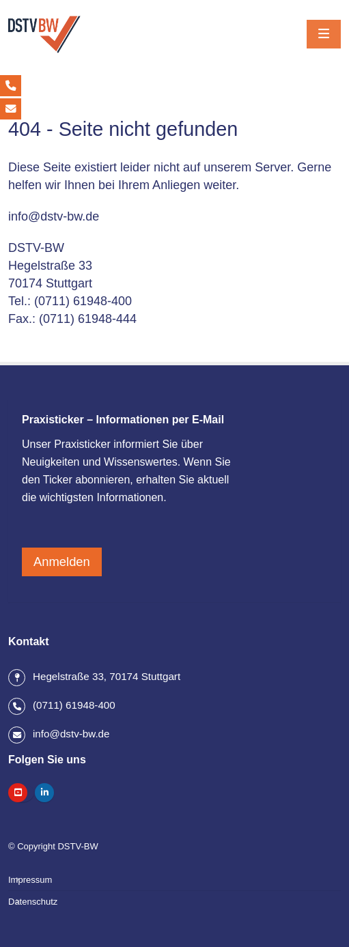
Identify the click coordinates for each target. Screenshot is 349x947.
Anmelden (61, 561)
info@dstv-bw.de (53, 216)
